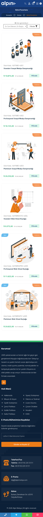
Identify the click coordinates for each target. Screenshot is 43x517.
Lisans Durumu (29, 402)
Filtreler (33, 26)
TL (25, 3)
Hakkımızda (6, 395)
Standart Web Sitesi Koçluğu (15, 218)
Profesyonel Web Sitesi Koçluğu (16, 269)
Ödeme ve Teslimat (31, 399)
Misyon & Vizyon (8, 399)
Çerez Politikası (8, 406)
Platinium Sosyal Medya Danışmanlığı (18, 168)
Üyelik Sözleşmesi (9, 402)
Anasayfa (9, 15)
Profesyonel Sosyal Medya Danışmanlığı (19, 118)
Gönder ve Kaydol (21, 444)
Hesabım (27, 410)
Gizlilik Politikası (8, 410)
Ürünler (19, 15)
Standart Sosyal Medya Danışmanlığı (18, 68)
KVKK (26, 414)
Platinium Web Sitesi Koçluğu (15, 319)
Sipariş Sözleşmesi (31, 395)
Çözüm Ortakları (30, 406)
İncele (34, 75)
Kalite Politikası (8, 414)
